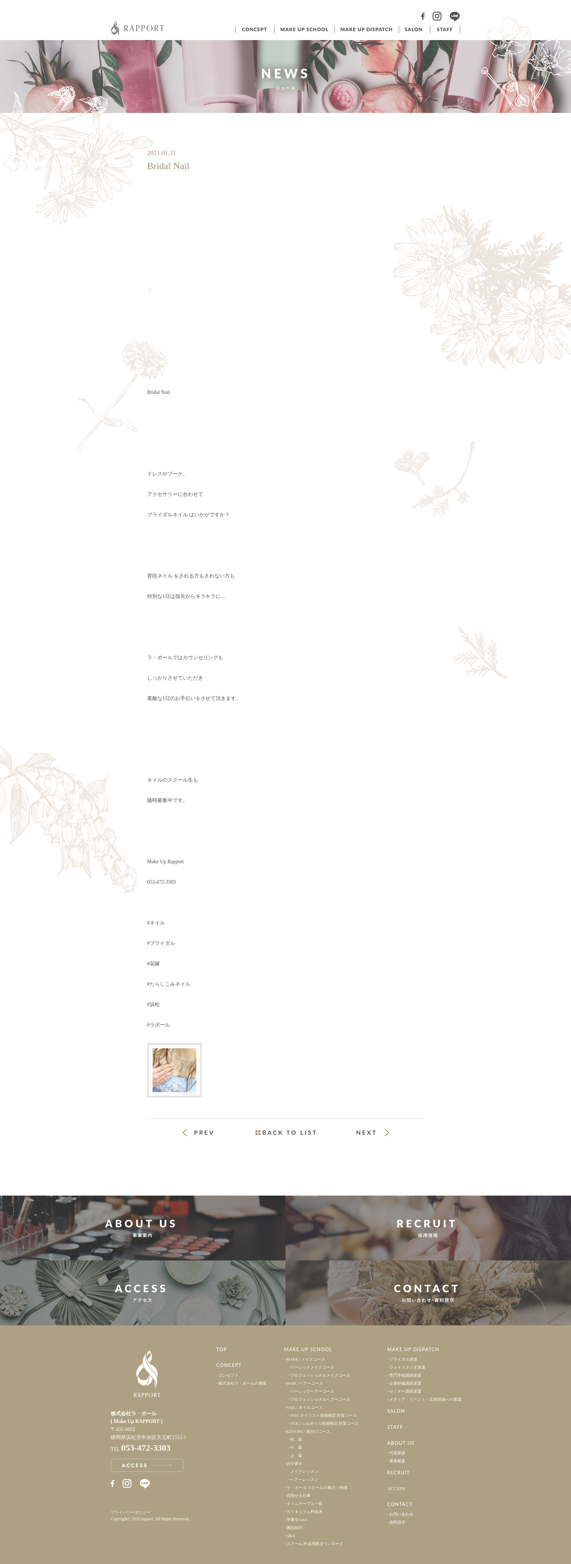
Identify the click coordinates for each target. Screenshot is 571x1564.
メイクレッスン (304, 1471)
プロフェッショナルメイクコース (320, 1375)
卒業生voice (297, 1519)
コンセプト (254, 29)
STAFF (395, 1427)
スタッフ (445, 29)
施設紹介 (295, 1527)
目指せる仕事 (299, 1495)
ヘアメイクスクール (304, 29)
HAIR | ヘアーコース (305, 1383)
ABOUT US (400, 1443)
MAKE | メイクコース (306, 1359)
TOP (221, 1349)
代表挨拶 (397, 1453)
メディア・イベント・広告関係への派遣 (425, 1399)
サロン (413, 29)
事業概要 (397, 1461)
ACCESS (396, 1488)
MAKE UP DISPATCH (413, 1349)
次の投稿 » (373, 1132)
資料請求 (397, 1522)
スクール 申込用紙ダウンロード (315, 1543)
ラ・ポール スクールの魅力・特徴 (317, 1487)
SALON (396, 1411)
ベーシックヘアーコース (312, 1391)
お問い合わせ (401, 1514)
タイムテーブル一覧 (305, 1503)
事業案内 (143, 1228)
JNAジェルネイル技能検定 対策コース (324, 1423)
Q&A (291, 1535)
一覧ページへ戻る (285, 1132)
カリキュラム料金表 (305, 1511)
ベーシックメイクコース (312, 1367)
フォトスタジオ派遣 (407, 1367)
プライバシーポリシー (131, 1512)
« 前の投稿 (204, 1133)
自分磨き (295, 1463)
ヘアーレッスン (304, 1479)
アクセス (143, 1292)
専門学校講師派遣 (405, 1375)
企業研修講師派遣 (405, 1383)
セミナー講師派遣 (405, 1391)
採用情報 (428, 1228)
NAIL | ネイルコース (305, 1407)
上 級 (296, 1455)
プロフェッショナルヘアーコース (320, 1399)
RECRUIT (398, 1472)
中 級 (296, 1447)
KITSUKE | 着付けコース (309, 1431)
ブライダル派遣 (403, 1359)
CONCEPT (229, 1365)
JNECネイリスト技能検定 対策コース (323, 1415)
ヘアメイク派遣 (366, 29)
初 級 (296, 1439)
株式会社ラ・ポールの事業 (242, 1383)
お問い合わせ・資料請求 (428, 1292)
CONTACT (400, 1504)
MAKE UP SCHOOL (308, 1349)
